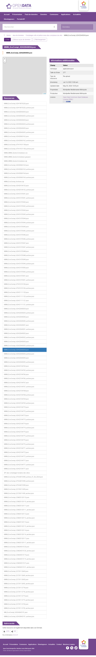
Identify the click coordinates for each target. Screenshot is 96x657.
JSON (7, 633)
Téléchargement (40, 41)
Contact (59, 646)
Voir (8, 41)
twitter (76, 649)
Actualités (77, 16)
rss (71, 649)
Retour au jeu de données (21, 41)
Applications (65, 16)
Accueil (6, 16)
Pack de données (31, 16)
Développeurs (9, 21)
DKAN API (15, 636)
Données (43, 16)
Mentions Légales (69, 646)
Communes (54, 16)
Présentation (17, 16)
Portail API (21, 21)
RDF (15, 633)
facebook (67, 649)
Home (9, 37)
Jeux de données (18, 37)
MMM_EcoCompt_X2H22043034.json (19, 54)
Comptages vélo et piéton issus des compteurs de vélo (44, 37)
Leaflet (44, 95)
